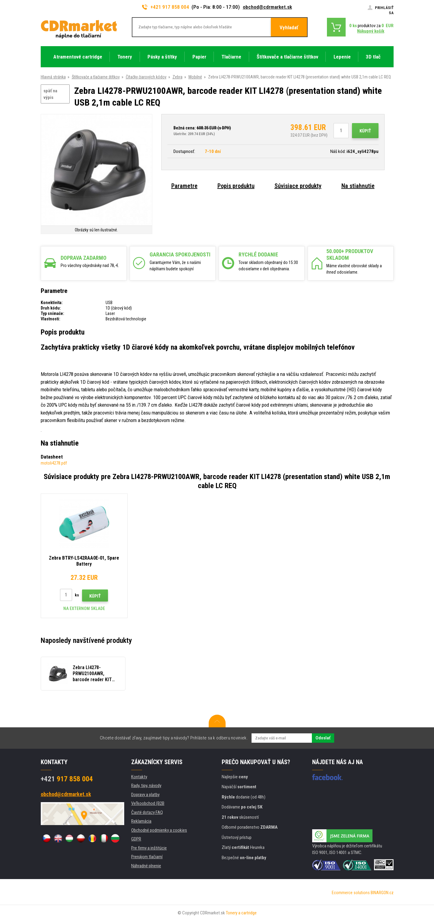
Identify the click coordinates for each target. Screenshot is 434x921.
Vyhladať (289, 27)
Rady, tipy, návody (146, 785)
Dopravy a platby (145, 794)
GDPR (136, 839)
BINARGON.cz (382, 892)
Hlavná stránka (53, 77)
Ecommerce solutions (351, 892)
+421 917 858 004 (165, 7)
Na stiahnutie (358, 185)
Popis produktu (236, 185)
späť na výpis (50, 94)
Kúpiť (365, 131)
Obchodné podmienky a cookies (159, 830)
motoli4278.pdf (54, 463)
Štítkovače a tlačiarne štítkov (96, 77)
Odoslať (323, 738)
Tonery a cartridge (241, 913)
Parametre (184, 185)
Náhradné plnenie (146, 866)
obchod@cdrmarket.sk (267, 7)
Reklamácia (141, 821)
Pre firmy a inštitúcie (149, 848)
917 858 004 (67, 779)
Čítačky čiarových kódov (146, 77)
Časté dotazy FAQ (147, 812)
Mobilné (195, 77)
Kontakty (139, 777)
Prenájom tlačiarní (147, 856)
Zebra (177, 77)
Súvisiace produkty (298, 185)
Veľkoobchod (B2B (147, 803)
